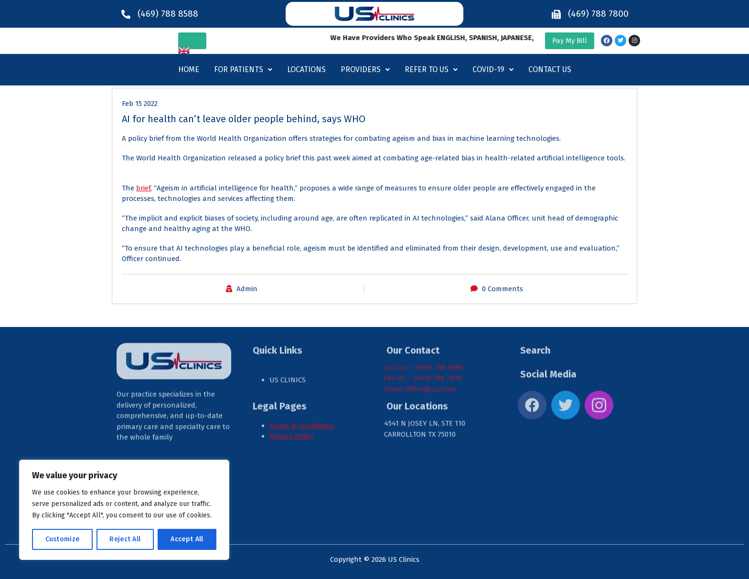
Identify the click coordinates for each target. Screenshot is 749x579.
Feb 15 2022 (140, 103)
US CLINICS (288, 332)
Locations (306, 69)
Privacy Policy (291, 388)
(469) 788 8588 (168, 13)
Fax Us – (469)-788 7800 (422, 330)
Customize (62, 539)
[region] (124, 510)
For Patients (243, 69)
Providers (365, 69)
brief (143, 188)
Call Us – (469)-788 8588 (423, 319)
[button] (243, 70)
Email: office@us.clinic (420, 341)
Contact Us (549, 69)
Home (188, 69)
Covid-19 (493, 69)
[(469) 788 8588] (125, 14)
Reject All (124, 539)
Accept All (187, 539)
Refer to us (431, 69)
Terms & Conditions (301, 377)
